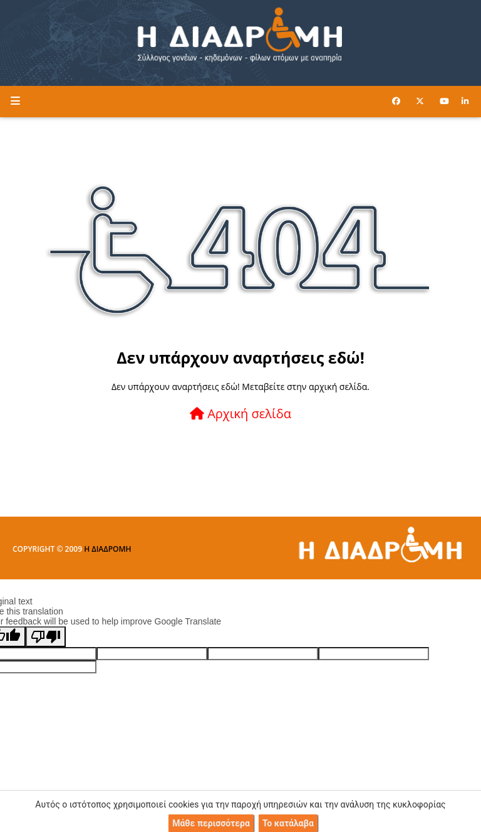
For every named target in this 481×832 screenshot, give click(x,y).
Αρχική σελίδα (240, 413)
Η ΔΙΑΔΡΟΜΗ (107, 549)
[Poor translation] (46, 636)
